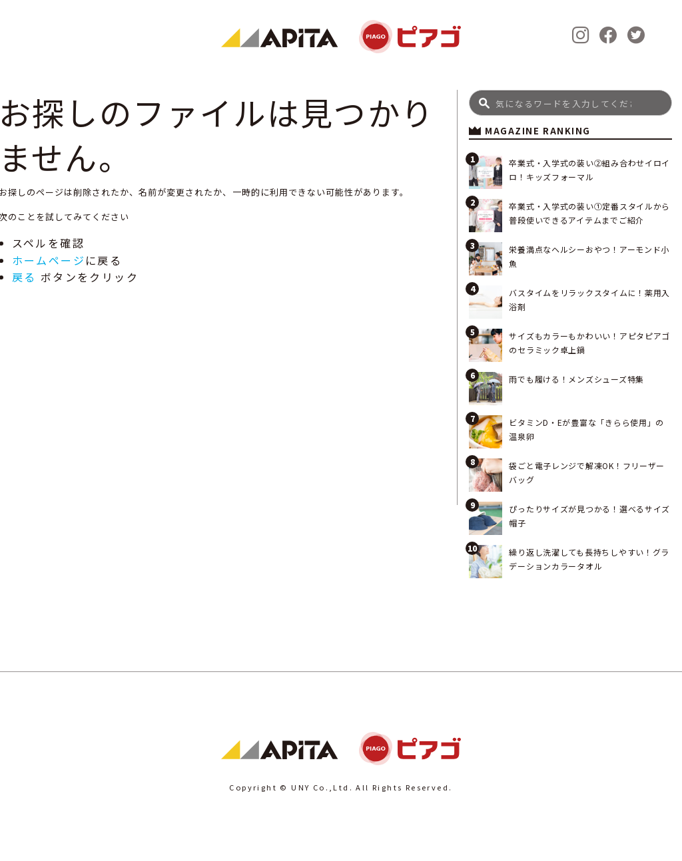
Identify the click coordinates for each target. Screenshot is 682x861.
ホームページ (48, 260)
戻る (24, 277)
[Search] (570, 103)
